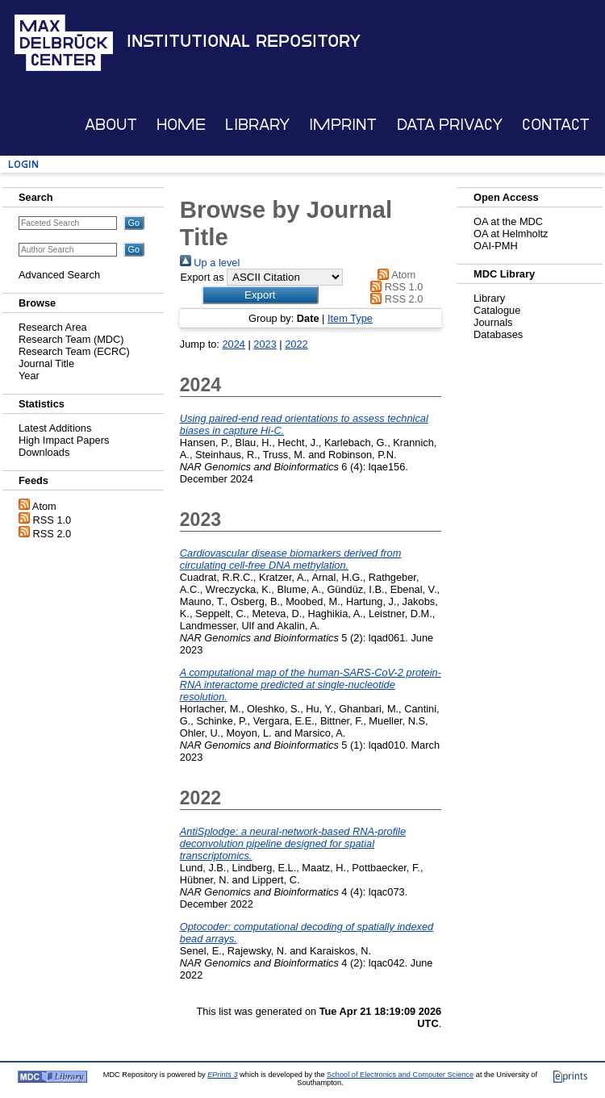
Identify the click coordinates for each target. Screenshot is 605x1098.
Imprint (343, 124)
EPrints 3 (222, 1075)
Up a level (210, 263)
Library (257, 124)
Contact (556, 124)
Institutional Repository (244, 41)
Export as (201, 277)
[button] (260, 295)
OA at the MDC (508, 221)
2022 (296, 344)
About (111, 124)
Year (29, 375)
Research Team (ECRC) (74, 351)
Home (181, 124)
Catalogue (497, 310)
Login (23, 164)
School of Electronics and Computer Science (400, 1075)
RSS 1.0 (52, 520)
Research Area (53, 327)
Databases (498, 334)
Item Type (350, 318)
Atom (44, 506)
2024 (233, 344)
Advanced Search (59, 275)
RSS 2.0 (52, 534)
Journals (493, 322)
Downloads (44, 452)
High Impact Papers (64, 440)
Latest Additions (55, 428)
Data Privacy (450, 124)
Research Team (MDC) (71, 339)
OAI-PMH (496, 246)
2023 (264, 344)
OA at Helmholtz (511, 234)
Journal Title (46, 363)
